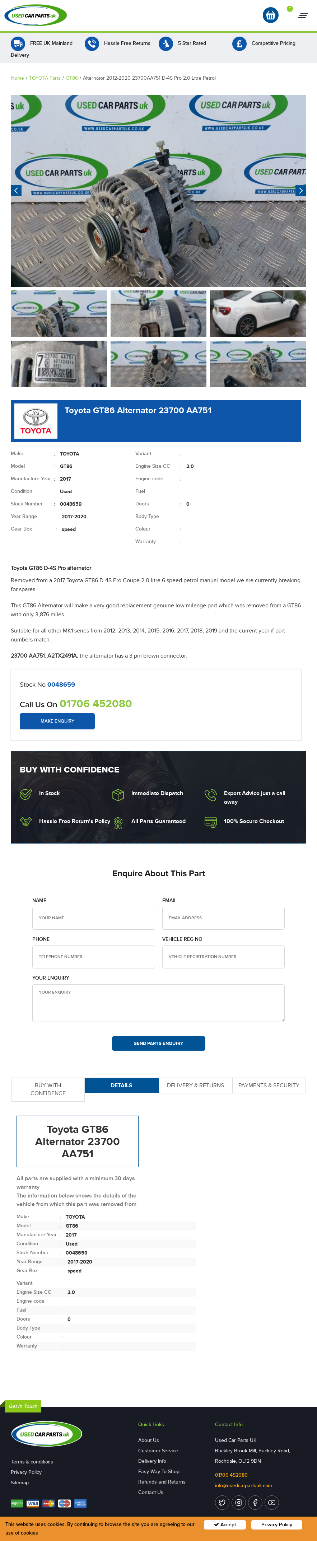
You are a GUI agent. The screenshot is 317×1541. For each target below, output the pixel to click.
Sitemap (20, 1483)
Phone (41, 939)
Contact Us (150, 1492)
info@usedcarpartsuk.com (243, 1485)
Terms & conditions (32, 1462)
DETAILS (121, 1085)
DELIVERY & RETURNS (195, 1085)
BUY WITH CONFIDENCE (48, 1089)
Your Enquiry (50, 978)
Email (169, 900)
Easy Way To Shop (158, 1471)
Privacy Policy (26, 1472)
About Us (148, 1440)
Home (17, 78)
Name (39, 900)
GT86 (72, 78)
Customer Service (158, 1451)
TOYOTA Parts (45, 78)
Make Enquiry (57, 721)
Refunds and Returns (161, 1482)
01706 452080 (96, 703)
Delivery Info (152, 1461)
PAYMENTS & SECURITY (268, 1085)
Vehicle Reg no (182, 939)
